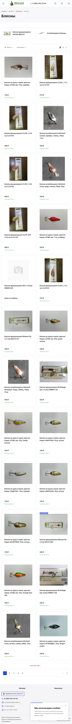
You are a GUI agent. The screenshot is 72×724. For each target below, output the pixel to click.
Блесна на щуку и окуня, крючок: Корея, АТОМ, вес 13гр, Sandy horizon (17, 440)
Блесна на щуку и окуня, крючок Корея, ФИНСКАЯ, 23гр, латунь (52, 439)
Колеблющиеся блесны (56, 33)
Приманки (19, 11)
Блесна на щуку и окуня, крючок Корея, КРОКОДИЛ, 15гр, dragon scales (52, 643)
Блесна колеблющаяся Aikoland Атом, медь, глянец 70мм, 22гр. (52, 185)
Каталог (11, 11)
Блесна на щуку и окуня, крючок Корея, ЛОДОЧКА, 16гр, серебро (17, 490)
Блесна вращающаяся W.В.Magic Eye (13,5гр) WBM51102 (53, 388)
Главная (4, 11)
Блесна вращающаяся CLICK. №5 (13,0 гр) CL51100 (17, 236)
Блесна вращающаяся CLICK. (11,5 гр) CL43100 (53, 287)
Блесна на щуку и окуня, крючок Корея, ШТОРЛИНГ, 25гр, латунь (17, 541)
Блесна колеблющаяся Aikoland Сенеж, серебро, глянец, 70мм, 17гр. (52, 135)
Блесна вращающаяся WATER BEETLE (22, 33)
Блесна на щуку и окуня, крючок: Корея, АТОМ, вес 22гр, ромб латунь (53, 338)
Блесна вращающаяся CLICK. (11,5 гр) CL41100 (53, 84)
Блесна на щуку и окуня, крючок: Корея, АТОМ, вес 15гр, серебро (17, 84)
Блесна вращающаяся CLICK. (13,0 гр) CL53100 (18, 185)
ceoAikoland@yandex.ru (12, 702)
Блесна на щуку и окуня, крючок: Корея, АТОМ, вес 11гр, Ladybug (53, 236)
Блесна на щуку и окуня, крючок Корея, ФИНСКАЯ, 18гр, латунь (52, 490)
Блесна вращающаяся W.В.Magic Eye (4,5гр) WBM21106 (53, 591)
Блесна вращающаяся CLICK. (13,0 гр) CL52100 (18, 134)
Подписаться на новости (13, 694)
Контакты (58, 688)
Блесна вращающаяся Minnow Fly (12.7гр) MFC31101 (17, 337)
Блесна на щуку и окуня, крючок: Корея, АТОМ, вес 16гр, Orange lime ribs (18, 592)
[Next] (67, 673)
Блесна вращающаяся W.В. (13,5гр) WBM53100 (18, 287)
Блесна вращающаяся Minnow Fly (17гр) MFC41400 (53, 541)
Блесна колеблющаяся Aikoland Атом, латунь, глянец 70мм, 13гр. (17, 642)
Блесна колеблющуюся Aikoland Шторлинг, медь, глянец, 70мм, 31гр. (17, 389)
